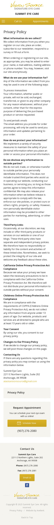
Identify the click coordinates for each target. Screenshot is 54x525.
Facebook (27, 485)
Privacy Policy (16, 392)
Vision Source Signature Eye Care (27, 495)
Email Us (27, 477)
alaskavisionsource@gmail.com (20, 381)
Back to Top (27, 517)
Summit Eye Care (31, 504)
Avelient (40, 510)
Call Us (18, 21)
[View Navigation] (4, 21)
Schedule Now (26, 423)
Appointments (40, 21)
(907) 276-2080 (31, 465)
